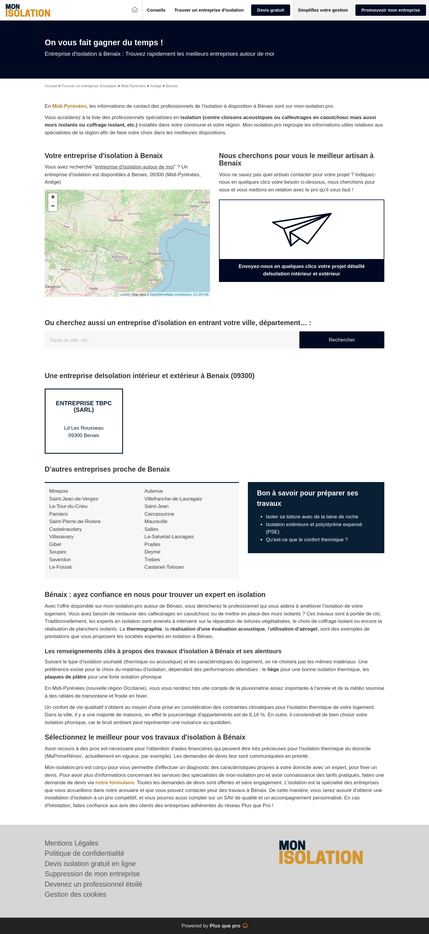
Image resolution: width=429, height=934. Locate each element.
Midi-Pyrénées (133, 86)
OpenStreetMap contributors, (171, 294)
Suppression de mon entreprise (92, 874)
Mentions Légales (71, 843)
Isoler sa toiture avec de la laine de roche (312, 517)
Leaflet (125, 294)
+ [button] (53, 197)
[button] (156, 10)
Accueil (51, 86)
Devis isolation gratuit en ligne (90, 864)
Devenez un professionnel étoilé (93, 884)
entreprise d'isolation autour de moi (134, 167)
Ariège (155, 86)
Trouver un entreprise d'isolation (89, 86)
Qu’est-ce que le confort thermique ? (307, 539)
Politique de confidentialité (84, 853)
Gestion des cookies (75, 894)
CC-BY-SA (201, 294)
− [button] (53, 206)
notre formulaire (114, 782)
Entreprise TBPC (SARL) (84, 406)
